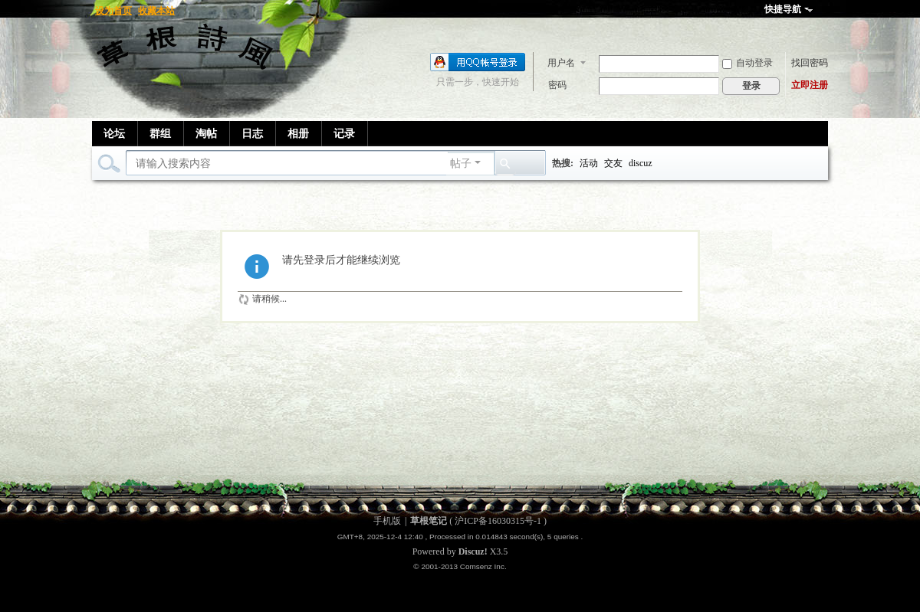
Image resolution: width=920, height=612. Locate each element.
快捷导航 (782, 9)
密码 (557, 85)
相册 (298, 133)
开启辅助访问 (824, 11)
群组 (160, 133)
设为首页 (113, 10)
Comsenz (477, 566)
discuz (640, 163)
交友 (613, 163)
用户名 (561, 62)
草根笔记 (428, 520)
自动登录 (747, 62)
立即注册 (809, 85)
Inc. (501, 566)
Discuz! (473, 551)
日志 (252, 133)
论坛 (114, 133)
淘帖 (206, 133)
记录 (344, 133)
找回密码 (809, 62)
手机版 (387, 520)
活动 (589, 163)
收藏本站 (156, 10)
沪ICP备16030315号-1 (498, 520)
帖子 (461, 163)
